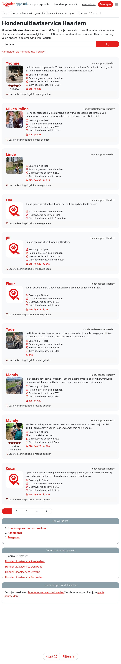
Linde (11, 154)
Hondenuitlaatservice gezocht (27, 13)
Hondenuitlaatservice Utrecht (22, 572)
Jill (8, 237)
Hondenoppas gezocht (36, 4)
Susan (11, 468)
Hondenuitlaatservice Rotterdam (24, 577)
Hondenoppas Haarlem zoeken (27, 528)
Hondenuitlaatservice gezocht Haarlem (67, 13)
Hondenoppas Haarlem (103, 63)
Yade (10, 329)
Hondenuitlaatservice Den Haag (24, 566)
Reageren (14, 537)
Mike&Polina (17, 108)
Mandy (12, 374)
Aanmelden (89, 4)
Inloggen (105, 4)
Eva (9, 199)
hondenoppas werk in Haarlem (46, 592)
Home (5, 13)
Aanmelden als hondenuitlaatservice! (23, 51)
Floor (10, 283)
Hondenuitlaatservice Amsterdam (25, 561)
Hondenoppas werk (65, 4)
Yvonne (12, 63)
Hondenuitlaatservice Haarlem (99, 108)
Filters (69, 656)
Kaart (51, 656)
